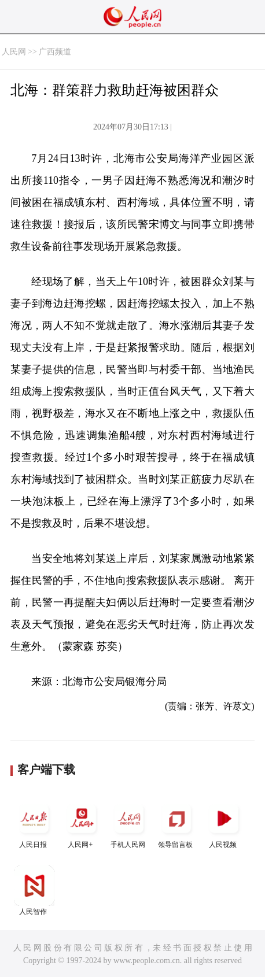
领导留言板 (176, 823)
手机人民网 (129, 823)
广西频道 (55, 51)
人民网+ (81, 823)
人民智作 (34, 890)
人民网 (14, 51)
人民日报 (34, 823)
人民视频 (224, 823)
